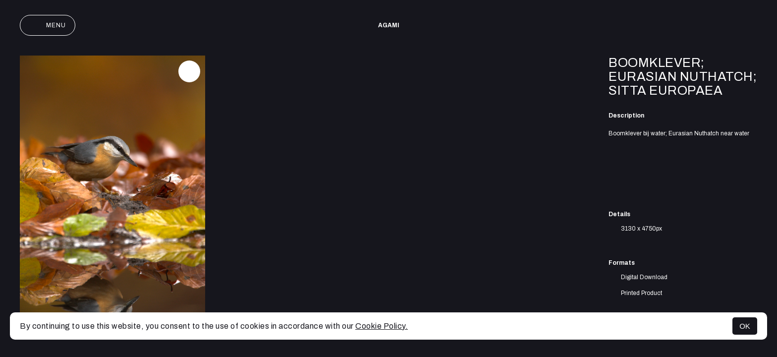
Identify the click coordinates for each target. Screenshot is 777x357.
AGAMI (388, 25)
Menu (47, 25)
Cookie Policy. (381, 326)
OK (744, 326)
